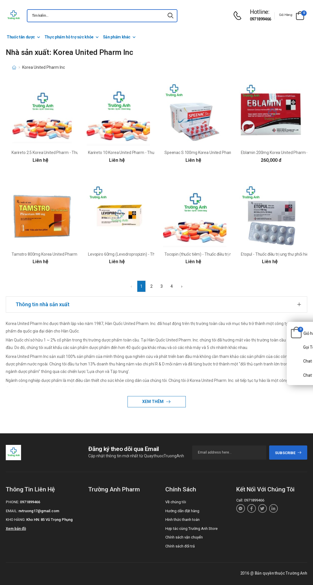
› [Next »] (181, 286)
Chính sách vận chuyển (184, 537)
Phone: (12, 502)
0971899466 (260, 19)
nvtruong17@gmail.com (38, 511)
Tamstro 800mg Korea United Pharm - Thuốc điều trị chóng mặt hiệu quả (76, 254)
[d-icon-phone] (239, 15)
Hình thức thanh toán (182, 519)
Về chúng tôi (175, 502)
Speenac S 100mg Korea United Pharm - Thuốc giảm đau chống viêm (225, 152)
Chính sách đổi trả (180, 546)
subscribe (288, 453)
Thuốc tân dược (21, 37)
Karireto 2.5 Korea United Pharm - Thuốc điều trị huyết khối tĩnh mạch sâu (76, 152)
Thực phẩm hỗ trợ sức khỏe (68, 37)
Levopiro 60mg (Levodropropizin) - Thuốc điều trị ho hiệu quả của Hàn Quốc (154, 254)
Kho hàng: (15, 519)
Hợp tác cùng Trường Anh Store (191, 528)
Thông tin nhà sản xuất (43, 304)
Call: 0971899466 (250, 500)
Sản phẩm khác (116, 37)
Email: (12, 511)
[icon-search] (170, 15)
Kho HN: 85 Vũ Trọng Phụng (49, 519)
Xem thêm (153, 401)
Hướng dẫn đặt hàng (182, 511)
